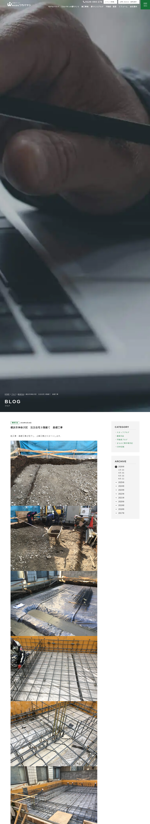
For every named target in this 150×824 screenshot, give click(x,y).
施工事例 (85, 7)
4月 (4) (121, 473)
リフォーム (123, 7)
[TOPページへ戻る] (19, 5)
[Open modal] (145, 4)
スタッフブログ (123, 432)
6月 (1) (121, 479)
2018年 (121, 509)
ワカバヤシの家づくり (70, 7)
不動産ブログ (122, 440)
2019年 (121, 505)
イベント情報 (109, 2)
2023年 (121, 490)
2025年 (121, 482)
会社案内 (133, 7)
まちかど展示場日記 (125, 443)
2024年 (121, 486)
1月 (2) (121, 470)
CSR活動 (120, 447)
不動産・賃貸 (111, 7)
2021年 (121, 498)
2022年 (121, 494)
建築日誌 (120, 436)
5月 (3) (121, 476)
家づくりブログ (97, 7)
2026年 (121, 467)
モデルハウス (53, 7)
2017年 (121, 513)
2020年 (121, 502)
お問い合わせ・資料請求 (128, 2)
